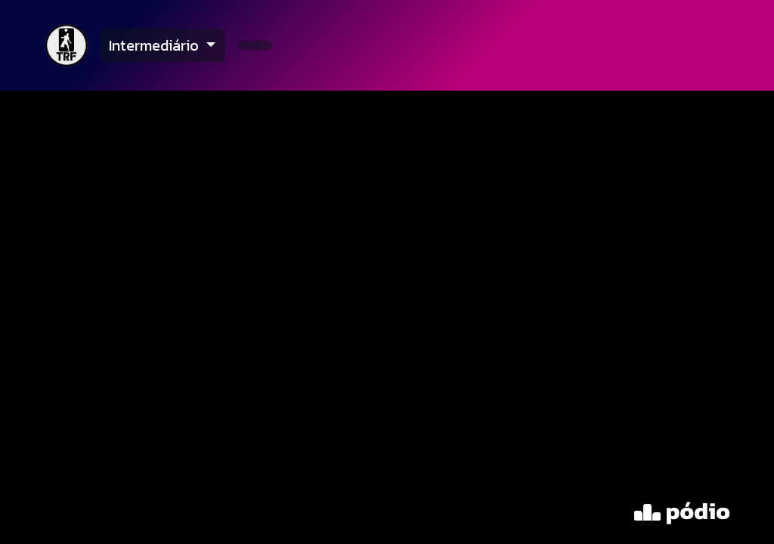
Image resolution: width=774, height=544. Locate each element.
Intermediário (156, 45)
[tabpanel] (387, 317)
